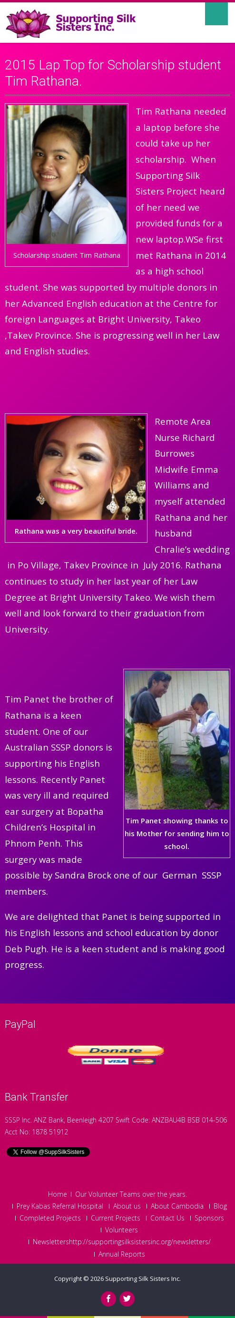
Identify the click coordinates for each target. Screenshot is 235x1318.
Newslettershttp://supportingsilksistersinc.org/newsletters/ (122, 1242)
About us (127, 1206)
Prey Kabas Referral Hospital (60, 1206)
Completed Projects (50, 1218)
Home (57, 1194)
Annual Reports (121, 1254)
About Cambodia (177, 1206)
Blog (220, 1206)
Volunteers (121, 1230)
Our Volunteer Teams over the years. (131, 1194)
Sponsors (209, 1218)
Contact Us (167, 1218)
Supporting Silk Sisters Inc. (143, 1278)
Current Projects (115, 1218)
